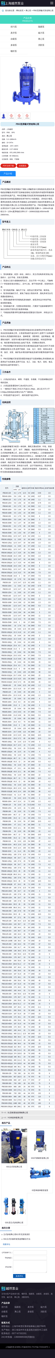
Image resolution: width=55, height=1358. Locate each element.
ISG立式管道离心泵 (14, 1167)
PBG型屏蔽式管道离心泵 (43, 10)
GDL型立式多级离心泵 (14, 1222)
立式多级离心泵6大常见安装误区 (16, 1234)
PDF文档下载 (8, 166)
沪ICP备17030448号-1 (40, 1347)
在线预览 (22, 166)
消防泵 (41, 45)
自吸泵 (14, 39)
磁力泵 (41, 33)
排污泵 (14, 3)
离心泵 (28, 10)
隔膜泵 (41, 27)
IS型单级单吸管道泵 (40, 1190)
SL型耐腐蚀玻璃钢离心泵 (18, 1113)
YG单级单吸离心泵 (15, 1118)
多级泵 (14, 45)
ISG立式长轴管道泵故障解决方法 (16, 1239)
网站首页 (20, 10)
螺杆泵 (14, 51)
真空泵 (14, 33)
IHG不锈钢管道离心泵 (40, 1158)
